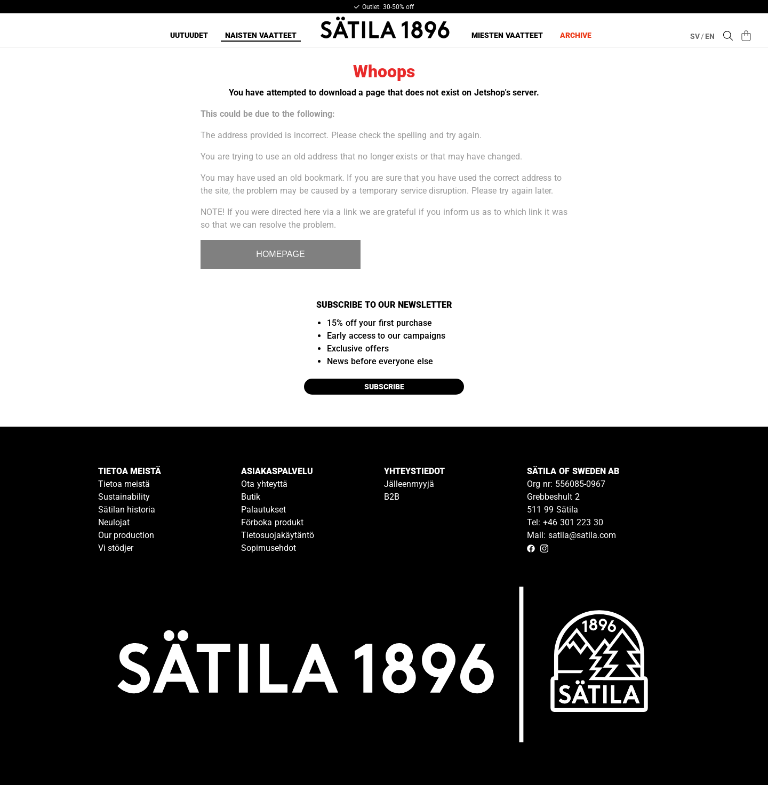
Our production (126, 535)
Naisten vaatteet (261, 35)
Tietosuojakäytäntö (277, 535)
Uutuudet (189, 35)
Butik (250, 497)
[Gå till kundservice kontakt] (734, 751)
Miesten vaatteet (507, 35)
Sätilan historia (127, 509)
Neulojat (114, 522)
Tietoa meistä (124, 484)
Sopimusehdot (268, 548)
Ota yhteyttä (264, 484)
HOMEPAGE (280, 254)
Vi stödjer (116, 548)
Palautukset (263, 509)
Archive (575, 35)
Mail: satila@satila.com (571, 535)
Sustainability (124, 497)
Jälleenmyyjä (409, 484)
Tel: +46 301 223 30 (565, 522)
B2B (391, 497)
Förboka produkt (272, 522)
